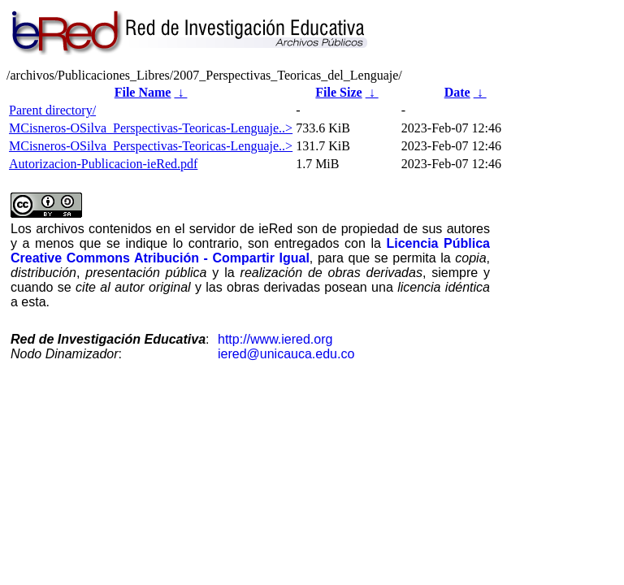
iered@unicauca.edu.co (286, 354)
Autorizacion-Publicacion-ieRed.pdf (103, 164)
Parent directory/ (52, 110)
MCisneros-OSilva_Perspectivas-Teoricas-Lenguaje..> (150, 128)
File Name (143, 92)
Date (457, 92)
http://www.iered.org (275, 339)
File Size (338, 92)
